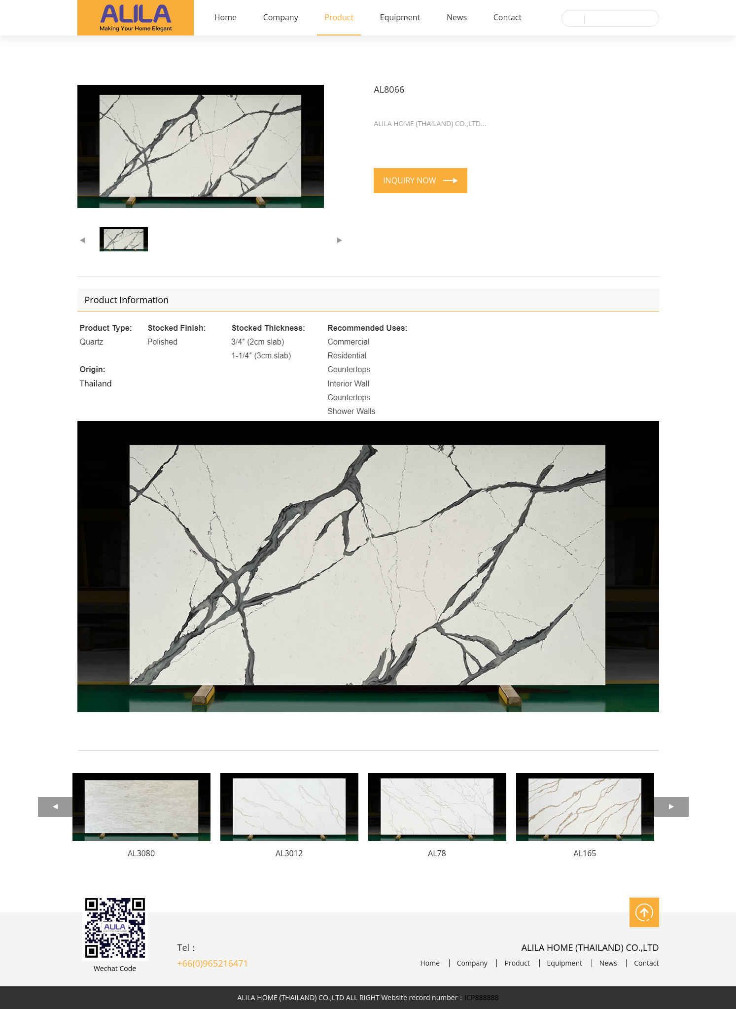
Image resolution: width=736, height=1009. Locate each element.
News (457, 17)
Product (338, 17)
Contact (507, 17)
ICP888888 (481, 997)
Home (225, 17)
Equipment (400, 17)
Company (280, 17)
